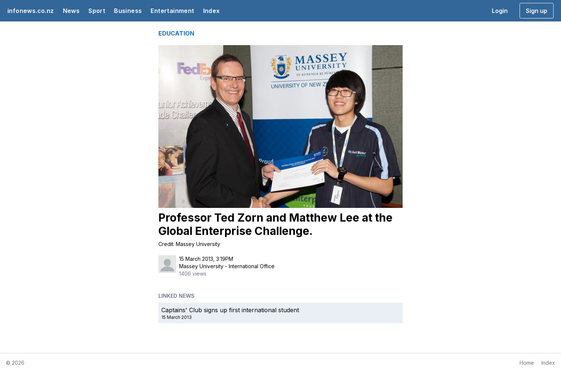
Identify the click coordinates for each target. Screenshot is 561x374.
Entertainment (172, 10)
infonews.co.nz (30, 10)
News (71, 10)
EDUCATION (176, 33)
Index (211, 10)
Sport (96, 10)
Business (128, 10)
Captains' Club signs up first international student (230, 310)
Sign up (536, 10)
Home (527, 363)
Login (500, 10)
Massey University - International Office (227, 266)
